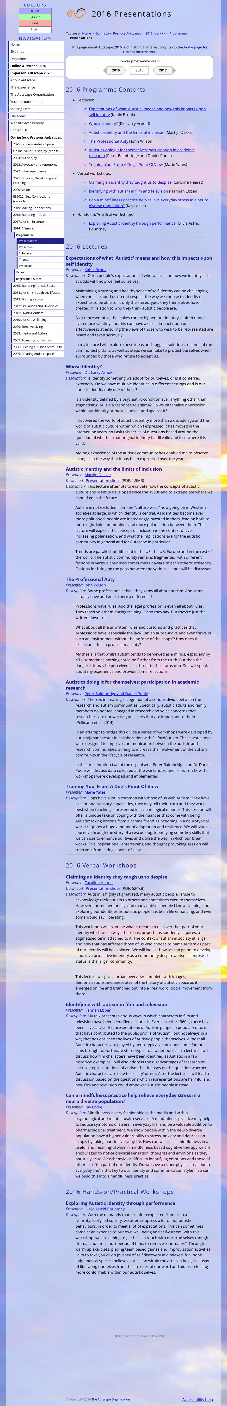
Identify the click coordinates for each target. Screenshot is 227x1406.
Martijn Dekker (98, 474)
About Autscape (23, 80)
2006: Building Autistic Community (37, 347)
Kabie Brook (95, 269)
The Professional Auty (108, 141)
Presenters (26, 247)
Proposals (25, 266)
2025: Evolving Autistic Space (33, 144)
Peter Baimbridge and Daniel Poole (116, 693)
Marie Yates (95, 792)
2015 (116, 70)
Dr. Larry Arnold (99, 372)
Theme (23, 259)
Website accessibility (27, 123)
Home (86, 33)
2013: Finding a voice (28, 299)
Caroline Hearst (99, 882)
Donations (18, 58)
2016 (139, 70)
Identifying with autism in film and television (128, 191)
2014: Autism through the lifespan (37, 292)
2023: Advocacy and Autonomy (35, 164)
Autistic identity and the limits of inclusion (127, 132)
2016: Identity (155, 33)
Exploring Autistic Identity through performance (132, 223)
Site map (17, 51)
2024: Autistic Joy (25, 158)
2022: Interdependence (29, 171)
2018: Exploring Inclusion (31, 214)
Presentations (81, 37)
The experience (22, 87)
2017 (163, 70)
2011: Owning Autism (28, 313)
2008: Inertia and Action (30, 333)
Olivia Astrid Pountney (105, 1209)
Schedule (25, 253)
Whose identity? (103, 123)
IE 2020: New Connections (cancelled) (31, 198)
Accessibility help (197, 1399)
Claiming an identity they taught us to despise (130, 182)
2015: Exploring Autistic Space (34, 285)
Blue (35, 11)
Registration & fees (29, 279)
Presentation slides (103, 480)
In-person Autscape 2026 (30, 73)
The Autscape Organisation (111, 1399)
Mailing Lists (20, 108)
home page (193, 47)
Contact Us (19, 130)
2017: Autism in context (30, 221)
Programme (178, 33)
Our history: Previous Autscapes (118, 33)
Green (35, 17)
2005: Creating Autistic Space (33, 354)
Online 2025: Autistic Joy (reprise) (36, 151)
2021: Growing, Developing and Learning (35, 180)
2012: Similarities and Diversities (35, 306)
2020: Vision (21, 189)
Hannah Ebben (98, 1010)
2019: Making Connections (32, 208)
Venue (20, 272)
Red (35, 23)
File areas (18, 116)
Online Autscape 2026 (28, 66)
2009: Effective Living (28, 326)
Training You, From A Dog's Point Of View (126, 164)
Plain (35, 29)
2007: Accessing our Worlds (32, 340)
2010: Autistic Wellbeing (30, 319)
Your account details (26, 101)
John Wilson (95, 585)
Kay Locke (93, 1107)
